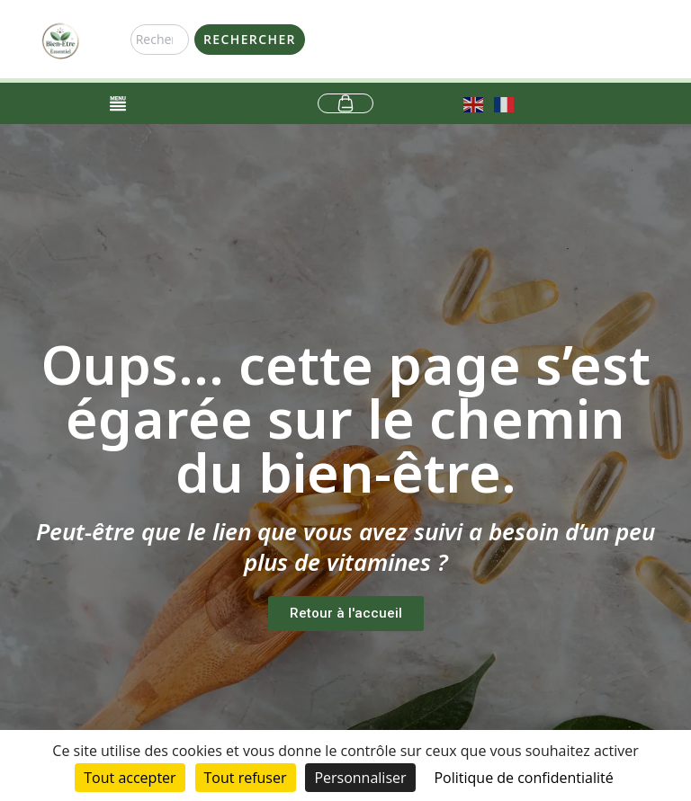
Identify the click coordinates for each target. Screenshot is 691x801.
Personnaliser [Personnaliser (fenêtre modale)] (360, 778)
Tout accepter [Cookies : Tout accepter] (129, 778)
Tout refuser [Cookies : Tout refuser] (245, 778)
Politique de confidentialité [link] (523, 778)
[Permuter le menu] (118, 103)
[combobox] (159, 39)
